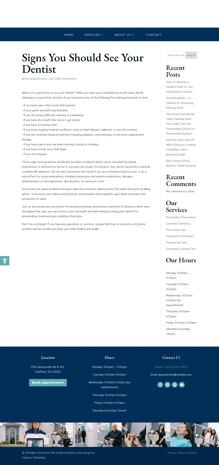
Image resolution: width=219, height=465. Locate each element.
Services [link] (92, 35)
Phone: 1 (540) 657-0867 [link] (171, 367)
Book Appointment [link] (48, 382)
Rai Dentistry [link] (69, 78)
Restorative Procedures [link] (181, 217)
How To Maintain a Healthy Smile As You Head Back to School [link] (179, 87)
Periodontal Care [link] (176, 242)
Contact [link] (154, 35)
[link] (4, 260)
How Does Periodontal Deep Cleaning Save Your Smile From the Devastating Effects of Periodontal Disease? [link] (180, 123)
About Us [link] (123, 35)
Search (191, 55)
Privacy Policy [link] (176, 453)
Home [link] (68, 35)
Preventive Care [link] (176, 230)
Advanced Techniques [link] (179, 236)
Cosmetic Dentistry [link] (178, 223)
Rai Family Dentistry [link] (36, 78)
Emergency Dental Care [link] (181, 249)
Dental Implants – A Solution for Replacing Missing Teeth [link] (179, 102)
